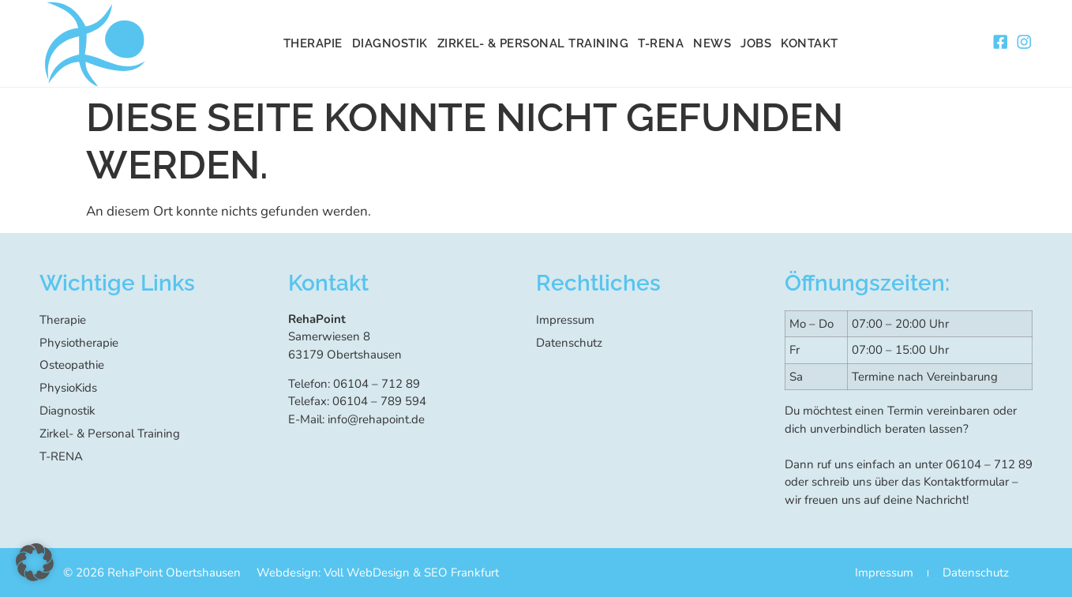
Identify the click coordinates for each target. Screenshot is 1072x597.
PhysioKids (68, 385)
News (712, 43)
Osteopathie (71, 363)
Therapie (313, 43)
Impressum (565, 319)
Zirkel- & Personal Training (533, 43)
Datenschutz (569, 341)
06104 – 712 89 (989, 463)
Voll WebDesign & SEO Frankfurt (411, 572)
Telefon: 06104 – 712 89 (354, 383)
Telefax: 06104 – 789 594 (357, 400)
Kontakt (809, 43)
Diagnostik (390, 43)
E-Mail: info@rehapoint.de (356, 418)
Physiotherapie (78, 341)
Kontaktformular (966, 481)
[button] (34, 562)
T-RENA (661, 43)
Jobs (755, 43)
